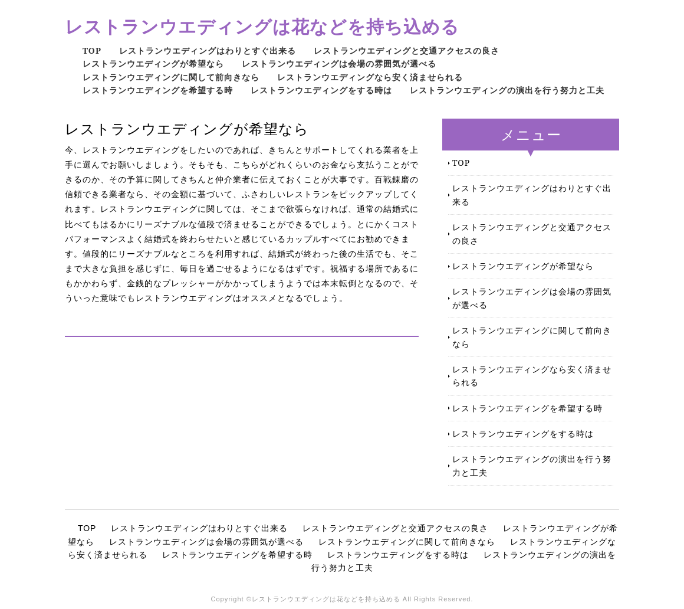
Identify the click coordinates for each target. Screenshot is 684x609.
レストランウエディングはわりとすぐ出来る (207, 50)
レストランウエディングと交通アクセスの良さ (406, 50)
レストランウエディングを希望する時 (158, 90)
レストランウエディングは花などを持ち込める (262, 26)
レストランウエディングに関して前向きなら (171, 77)
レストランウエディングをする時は (321, 90)
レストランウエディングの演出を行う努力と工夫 (507, 90)
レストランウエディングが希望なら (153, 63)
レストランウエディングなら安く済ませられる (370, 77)
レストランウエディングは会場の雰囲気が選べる (339, 63)
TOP (92, 50)
